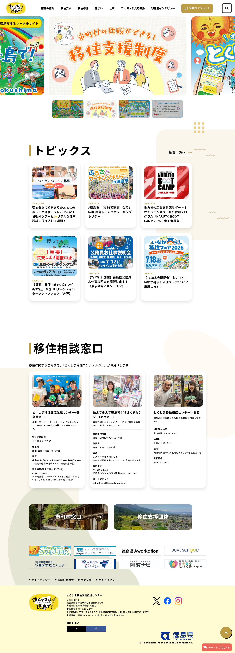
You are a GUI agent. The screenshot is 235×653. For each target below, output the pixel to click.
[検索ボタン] (227, 8)
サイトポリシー (41, 579)
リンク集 (86, 579)
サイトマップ (106, 579)
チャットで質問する (216, 647)
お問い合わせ (65, 579)
